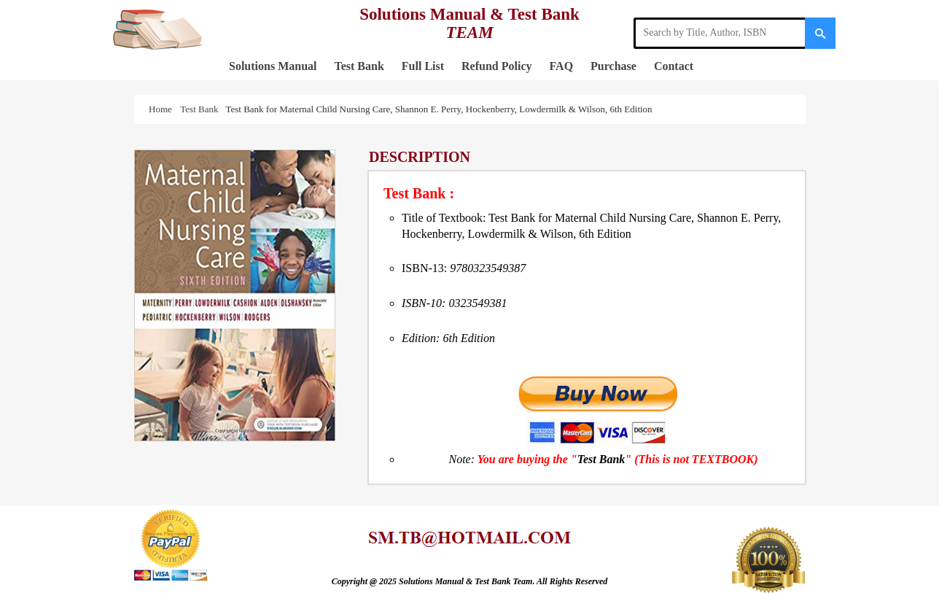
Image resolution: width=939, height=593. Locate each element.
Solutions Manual (272, 66)
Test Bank (358, 66)
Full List (423, 66)
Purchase (613, 66)
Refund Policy (496, 66)
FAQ (562, 66)
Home (162, 109)
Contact (673, 66)
